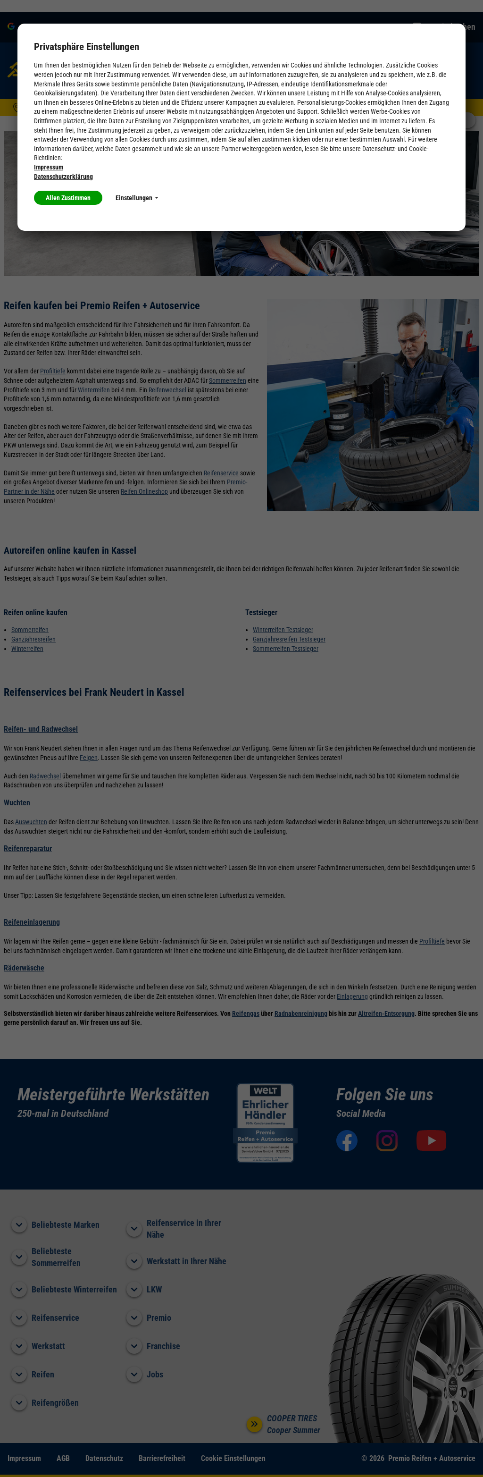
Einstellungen (137, 198)
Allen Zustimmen (68, 198)
